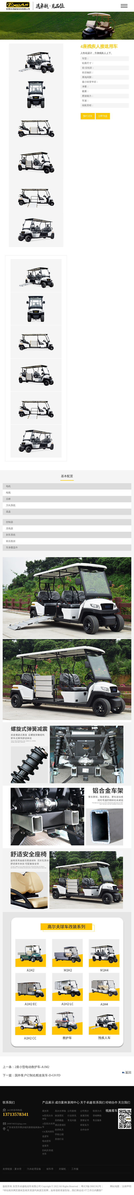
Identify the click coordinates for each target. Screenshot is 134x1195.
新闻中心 (74, 1102)
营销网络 (97, 1115)
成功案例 (61, 1102)
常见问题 (72, 1120)
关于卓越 (86, 1102)
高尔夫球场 (60, 1111)
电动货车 (46, 1141)
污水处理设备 (34, 1169)
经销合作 (112, 1102)
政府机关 (59, 1129)
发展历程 (84, 1115)
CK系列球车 (48, 1131)
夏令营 (17, 1169)
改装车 (45, 1145)
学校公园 (59, 1134)
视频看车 (112, 1110)
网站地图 (114, 1186)
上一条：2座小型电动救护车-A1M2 (26, 1067)
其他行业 (59, 1139)
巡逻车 (45, 1136)
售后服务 (97, 1120)
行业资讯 (72, 1115)
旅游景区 (59, 1115)
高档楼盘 (59, 1120)
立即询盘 (102, 116)
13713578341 (15, 1114)
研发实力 (84, 1125)
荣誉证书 (84, 1120)
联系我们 (99, 1102)
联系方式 (97, 1111)
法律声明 (126, 1186)
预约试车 (87, 116)
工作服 (74, 1169)
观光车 (45, 1111)
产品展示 (48, 1102)
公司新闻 (72, 1111)
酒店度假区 (60, 1125)
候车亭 (49, 1169)
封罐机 (62, 1169)
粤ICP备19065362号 (91, 1186)
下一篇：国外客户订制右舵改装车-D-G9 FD (31, 1075)
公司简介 (84, 1111)
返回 (128, 1072)
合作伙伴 (84, 1129)
